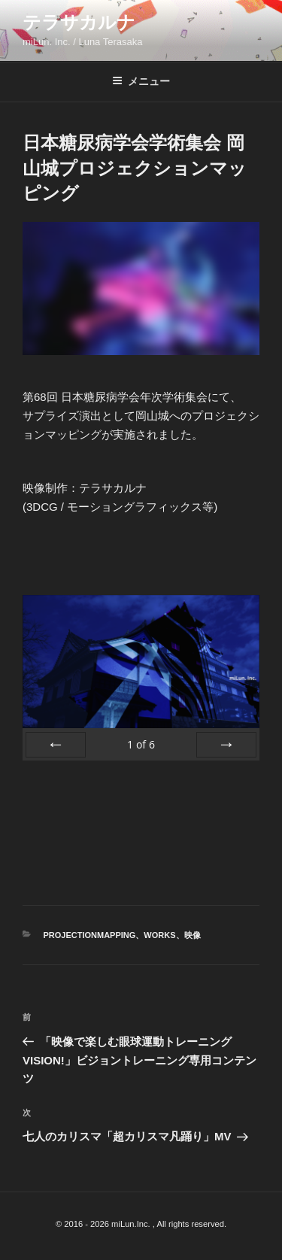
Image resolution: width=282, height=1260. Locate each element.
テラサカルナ (79, 22)
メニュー (141, 81)
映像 (192, 935)
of (141, 744)
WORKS (159, 935)
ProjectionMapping (90, 935)
